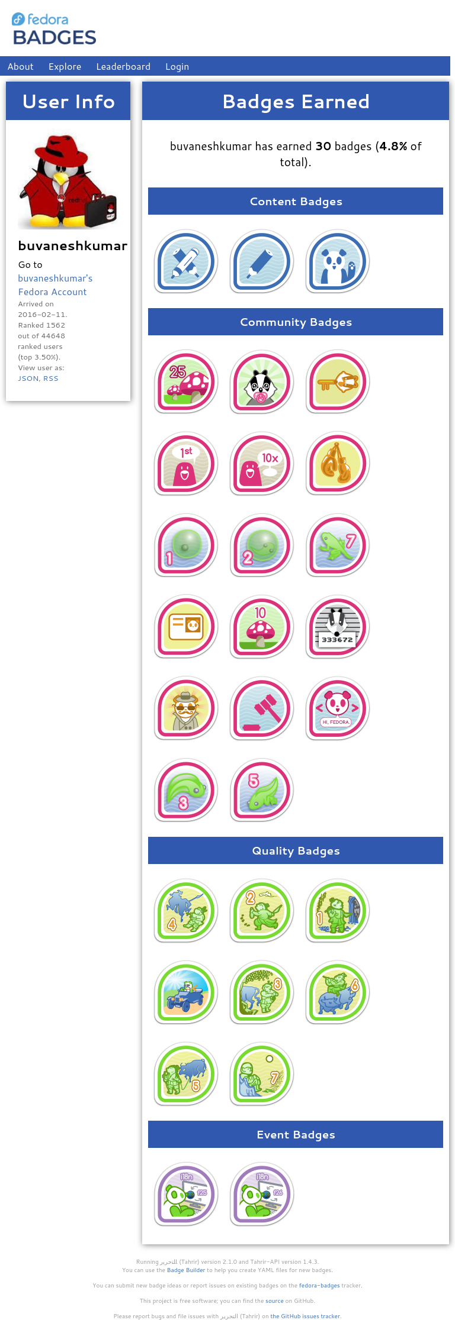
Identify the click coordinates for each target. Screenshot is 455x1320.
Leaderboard (123, 66)
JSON (28, 378)
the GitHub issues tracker (305, 1316)
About (20, 66)
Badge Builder (186, 1270)
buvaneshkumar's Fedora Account (55, 284)
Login (177, 66)
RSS (50, 378)
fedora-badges (319, 1285)
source (274, 1300)
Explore (64, 66)
